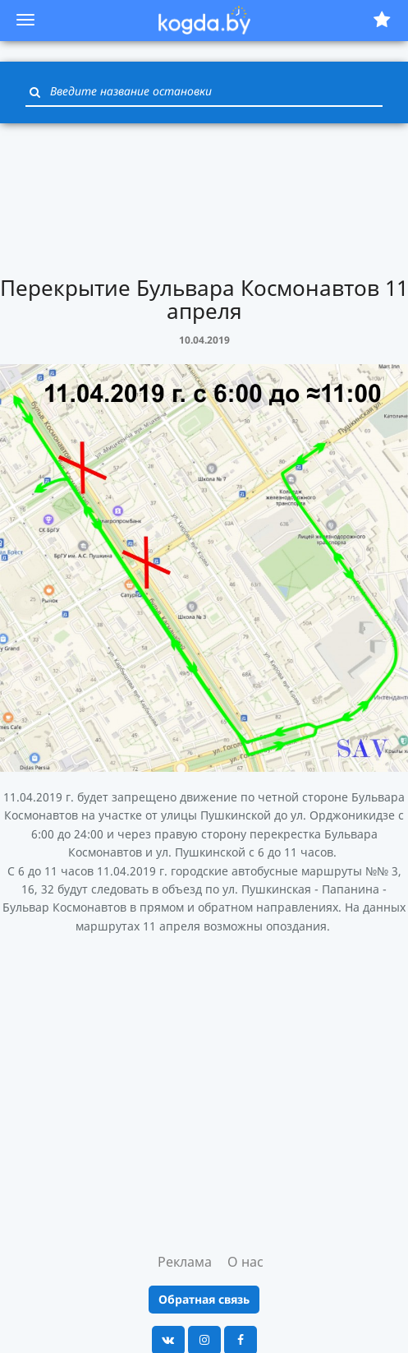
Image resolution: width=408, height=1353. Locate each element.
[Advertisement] (204, 197)
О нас (245, 1262)
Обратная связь (204, 1299)
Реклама (185, 1262)
